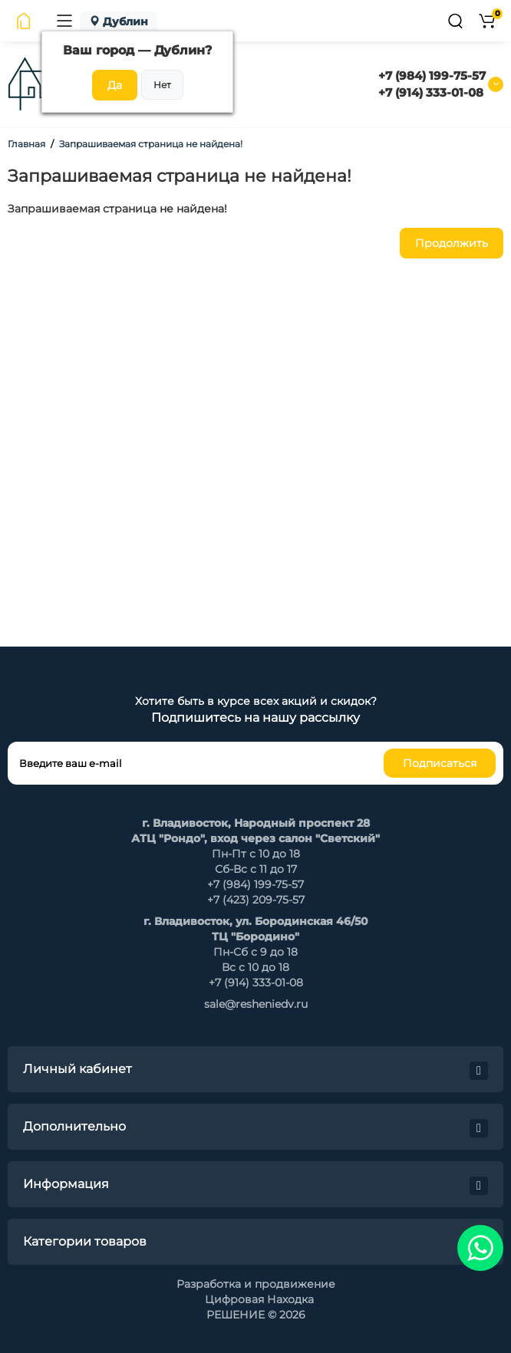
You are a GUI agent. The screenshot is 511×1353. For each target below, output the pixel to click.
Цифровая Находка (259, 1299)
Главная (26, 144)
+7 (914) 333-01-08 (430, 92)
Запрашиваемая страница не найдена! (150, 144)
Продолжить (451, 243)
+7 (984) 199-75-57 (432, 75)
